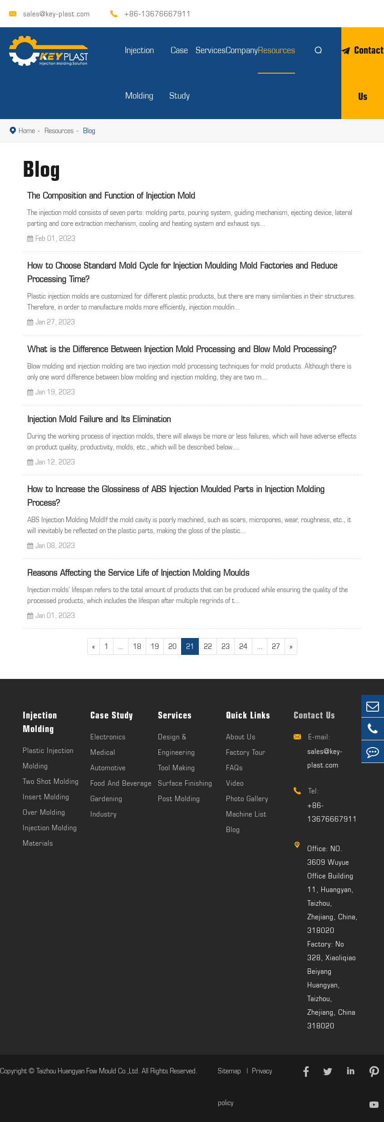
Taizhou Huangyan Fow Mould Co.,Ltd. (88, 1071)
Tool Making (176, 767)
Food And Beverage (121, 783)
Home (27, 130)
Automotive (108, 767)
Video (235, 783)
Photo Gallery (247, 798)
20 (172, 646)
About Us (241, 737)
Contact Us (314, 715)
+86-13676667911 (157, 14)
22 (208, 646)
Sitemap (230, 1071)
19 (155, 646)
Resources (276, 50)
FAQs (234, 767)
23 (226, 646)
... (120, 646)
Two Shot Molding (51, 781)
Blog (89, 130)
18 (137, 646)
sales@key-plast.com (56, 14)
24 (243, 646)
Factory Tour (246, 752)
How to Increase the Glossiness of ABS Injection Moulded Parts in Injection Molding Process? (176, 496)
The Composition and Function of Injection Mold (111, 195)
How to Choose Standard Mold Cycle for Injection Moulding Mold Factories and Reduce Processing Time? (182, 272)
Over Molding (44, 812)
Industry (103, 814)
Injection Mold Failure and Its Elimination (99, 419)
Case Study (111, 715)
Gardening (106, 798)
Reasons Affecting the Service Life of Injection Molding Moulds (138, 572)
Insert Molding (46, 797)
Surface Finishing (185, 783)
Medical (102, 752)
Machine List (246, 814)
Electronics (108, 737)
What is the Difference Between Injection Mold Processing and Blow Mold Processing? (181, 349)
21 (190, 646)
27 (276, 646)
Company (242, 50)
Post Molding (179, 798)
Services (211, 50)
